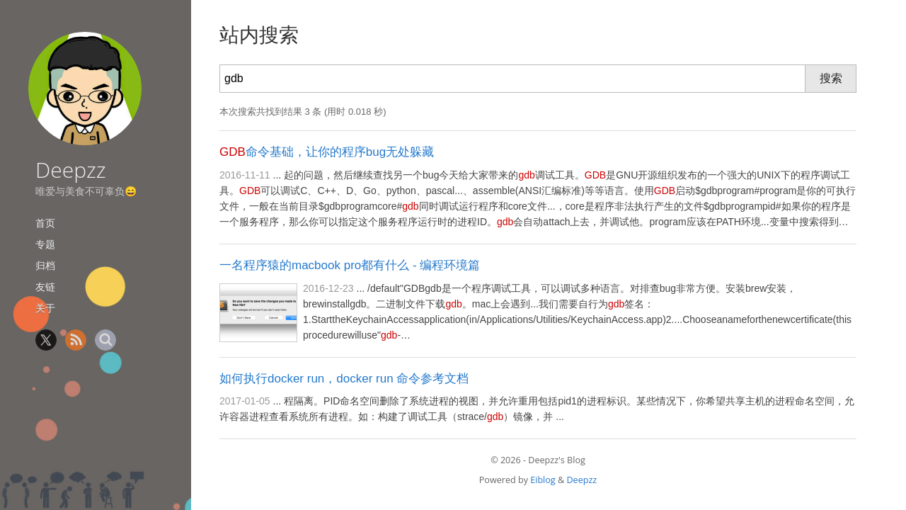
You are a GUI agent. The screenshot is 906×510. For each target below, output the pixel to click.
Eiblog (542, 480)
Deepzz (70, 169)
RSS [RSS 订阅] (75, 340)
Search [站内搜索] (105, 340)
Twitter (46, 340)
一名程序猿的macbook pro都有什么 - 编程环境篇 (349, 265)
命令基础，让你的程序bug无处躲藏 (326, 152)
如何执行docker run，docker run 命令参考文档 (344, 378)
